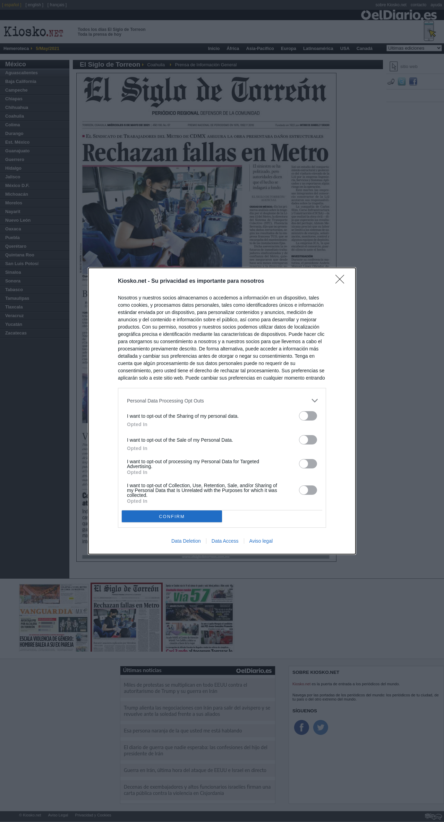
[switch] (308, 416)
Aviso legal (261, 541)
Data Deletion (186, 541)
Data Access (225, 541)
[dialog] (222, 411)
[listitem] (222, 400)
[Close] (342, 281)
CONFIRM (172, 516)
